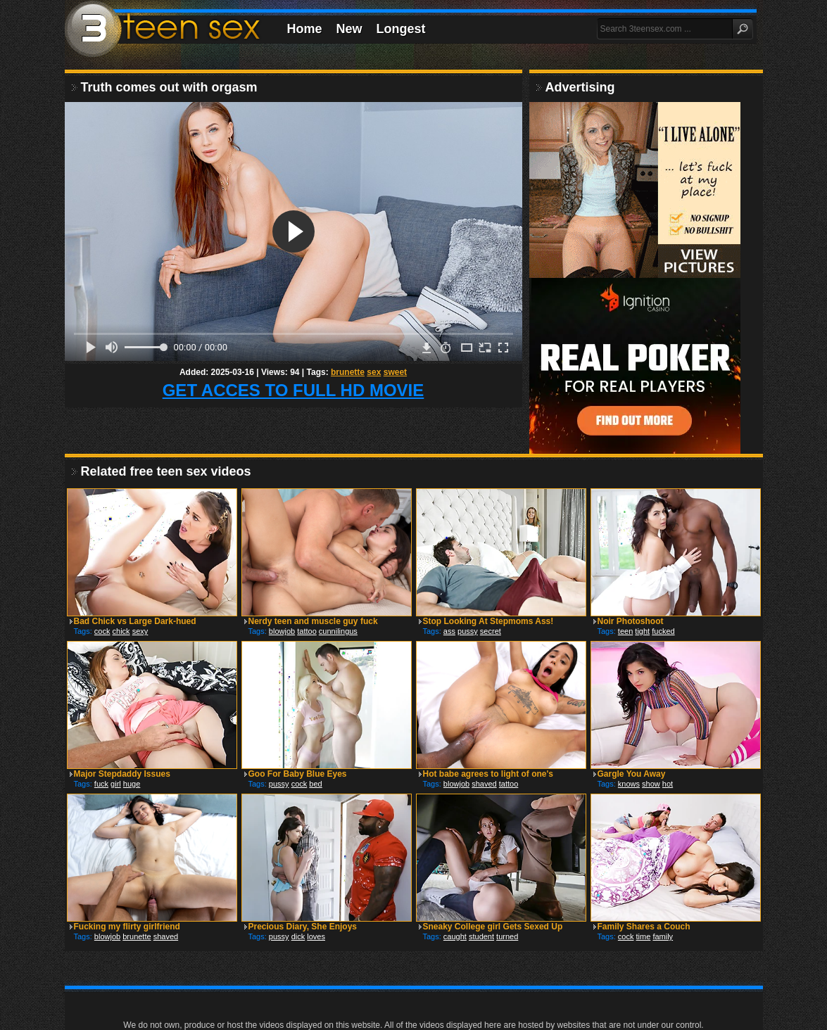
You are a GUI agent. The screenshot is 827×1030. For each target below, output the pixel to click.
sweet (395, 372)
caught (455, 936)
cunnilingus (338, 631)
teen (625, 631)
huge (131, 784)
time (643, 936)
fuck (101, 784)
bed (315, 784)
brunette (348, 372)
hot (667, 784)
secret (490, 631)
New (349, 29)
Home (304, 29)
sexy (140, 631)
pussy (467, 631)
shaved (484, 784)
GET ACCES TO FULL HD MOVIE (293, 390)
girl (116, 784)
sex (374, 372)
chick (121, 631)
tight (642, 631)
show (651, 784)
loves (316, 936)
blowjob (282, 631)
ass (449, 631)
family (662, 936)
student (481, 936)
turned (507, 936)
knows (629, 784)
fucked (663, 631)
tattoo (307, 631)
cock (102, 631)
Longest (401, 29)
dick (298, 936)
